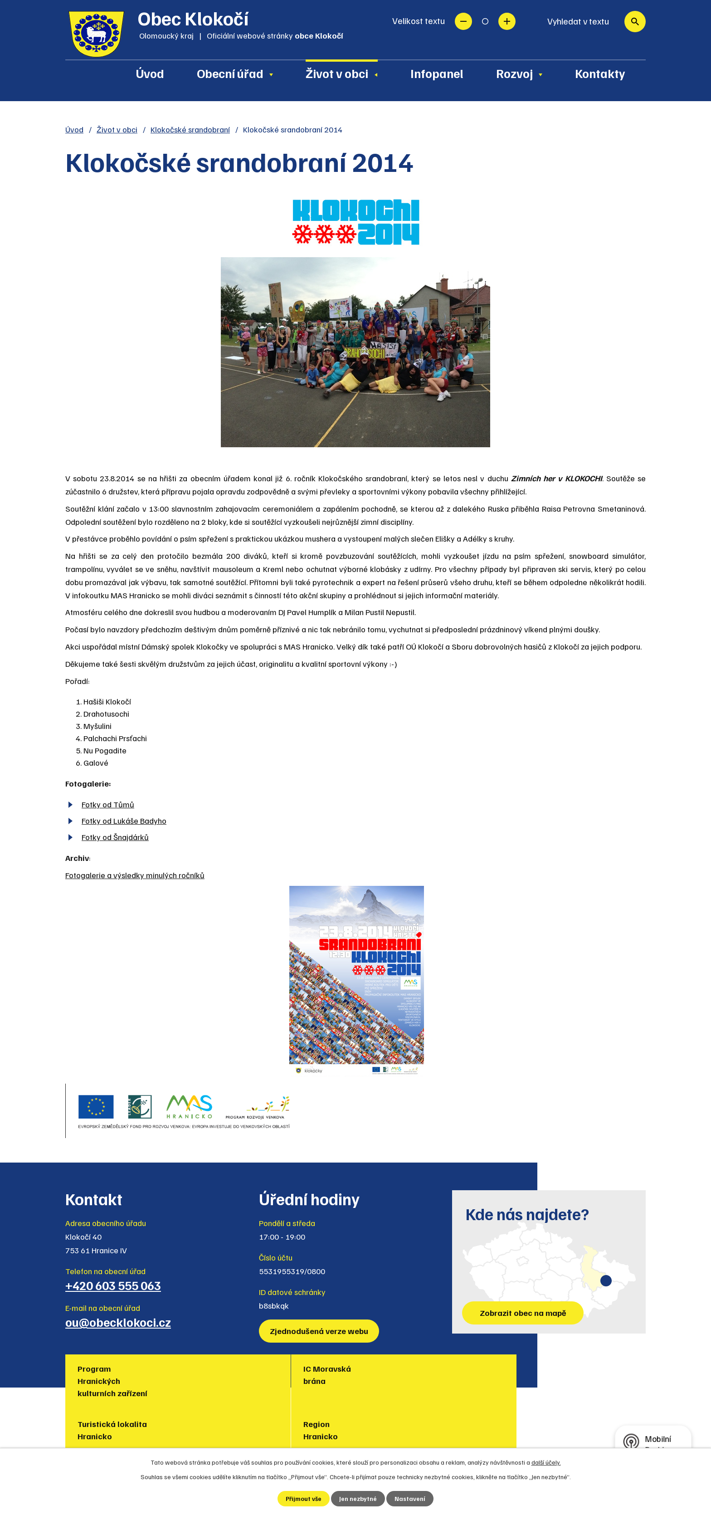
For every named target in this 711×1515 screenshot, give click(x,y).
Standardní (485, 21)
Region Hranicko (387, 1375)
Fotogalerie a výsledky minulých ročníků (135, 875)
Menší (463, 21)
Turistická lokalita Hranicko (307, 1375)
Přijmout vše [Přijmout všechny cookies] (303, 1498)
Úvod (150, 73)
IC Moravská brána (200, 1375)
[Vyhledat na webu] (592, 21)
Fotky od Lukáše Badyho (124, 821)
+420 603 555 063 (113, 1285)
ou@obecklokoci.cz (118, 1321)
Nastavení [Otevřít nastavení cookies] (410, 1498)
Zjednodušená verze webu (320, 1331)
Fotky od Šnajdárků (115, 837)
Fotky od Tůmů (108, 804)
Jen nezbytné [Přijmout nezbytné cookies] (358, 1498)
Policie (576, 1368)
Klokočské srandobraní (190, 129)
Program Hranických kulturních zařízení (114, 1381)
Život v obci (337, 73)
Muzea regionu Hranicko (494, 1375)
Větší (507, 21)
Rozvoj (514, 73)
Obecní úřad (230, 73)
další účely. (546, 1462)
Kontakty (600, 73)
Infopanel (436, 73)
